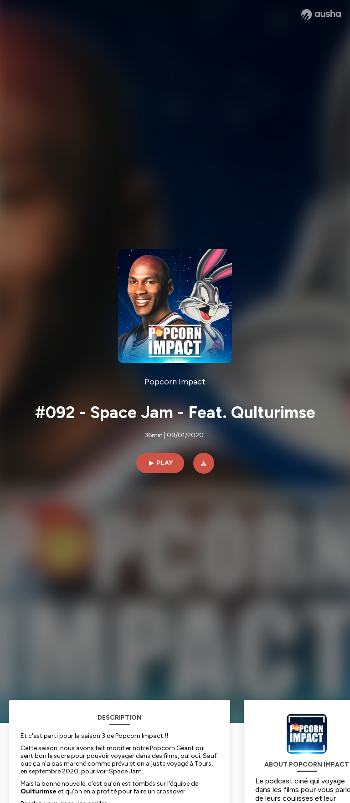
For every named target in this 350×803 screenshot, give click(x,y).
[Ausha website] (321, 14)
